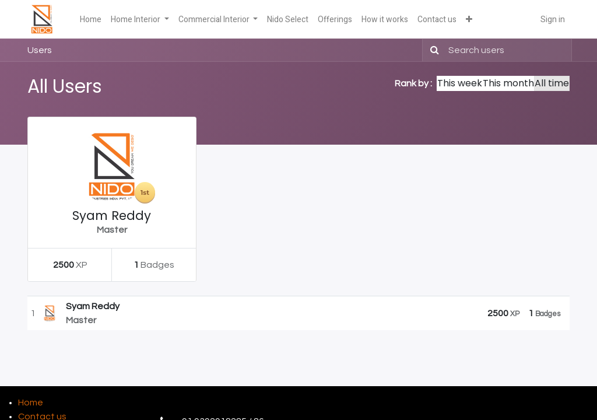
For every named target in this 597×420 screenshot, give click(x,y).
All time (552, 83)
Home (30, 402)
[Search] (432, 50)
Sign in (552, 19)
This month (508, 83)
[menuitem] (90, 19)
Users (39, 50)
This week (459, 83)
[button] (469, 19)
